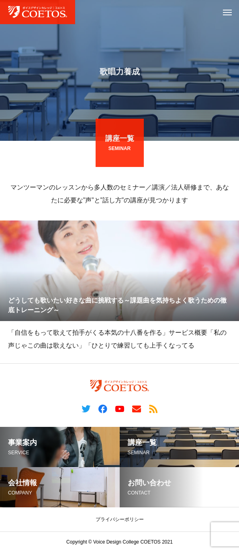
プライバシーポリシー (120, 519)
